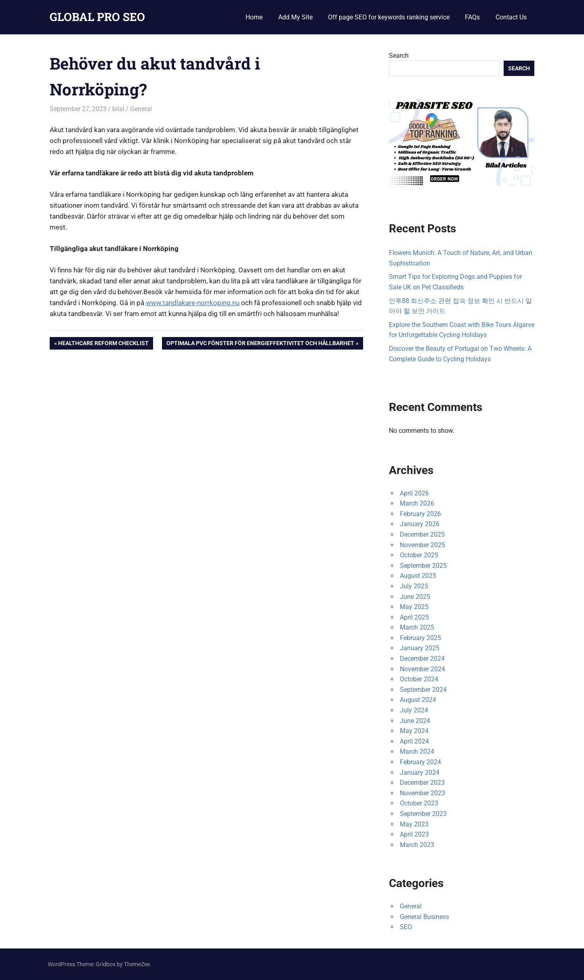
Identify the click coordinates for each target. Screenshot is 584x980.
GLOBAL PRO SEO (97, 16)
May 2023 (414, 824)
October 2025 (419, 555)
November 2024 (422, 669)
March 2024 (417, 751)
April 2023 (414, 834)
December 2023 (422, 782)
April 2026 (414, 493)
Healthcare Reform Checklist (103, 344)
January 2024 (419, 772)
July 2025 (414, 586)
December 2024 (422, 658)
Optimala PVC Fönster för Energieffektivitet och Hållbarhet (260, 344)
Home (254, 17)
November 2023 (422, 793)
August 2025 (418, 576)
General (141, 109)
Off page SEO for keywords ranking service (389, 17)
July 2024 (414, 710)
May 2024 (414, 731)
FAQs (472, 17)
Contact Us (511, 17)
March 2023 (417, 845)
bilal (118, 109)
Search (399, 55)
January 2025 (419, 648)
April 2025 (414, 617)
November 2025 (422, 545)
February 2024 (420, 762)
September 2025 (423, 565)
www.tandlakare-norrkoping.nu (192, 303)
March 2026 (417, 503)
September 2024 (423, 689)
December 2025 (422, 534)
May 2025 (414, 607)
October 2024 (419, 679)
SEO (406, 927)
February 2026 (420, 514)
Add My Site (295, 17)
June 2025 (415, 597)
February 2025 (420, 638)
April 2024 (414, 741)
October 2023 (419, 803)
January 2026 (419, 524)
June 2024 (415, 721)
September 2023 (423, 814)
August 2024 (418, 700)
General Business (424, 917)
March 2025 (417, 627)
